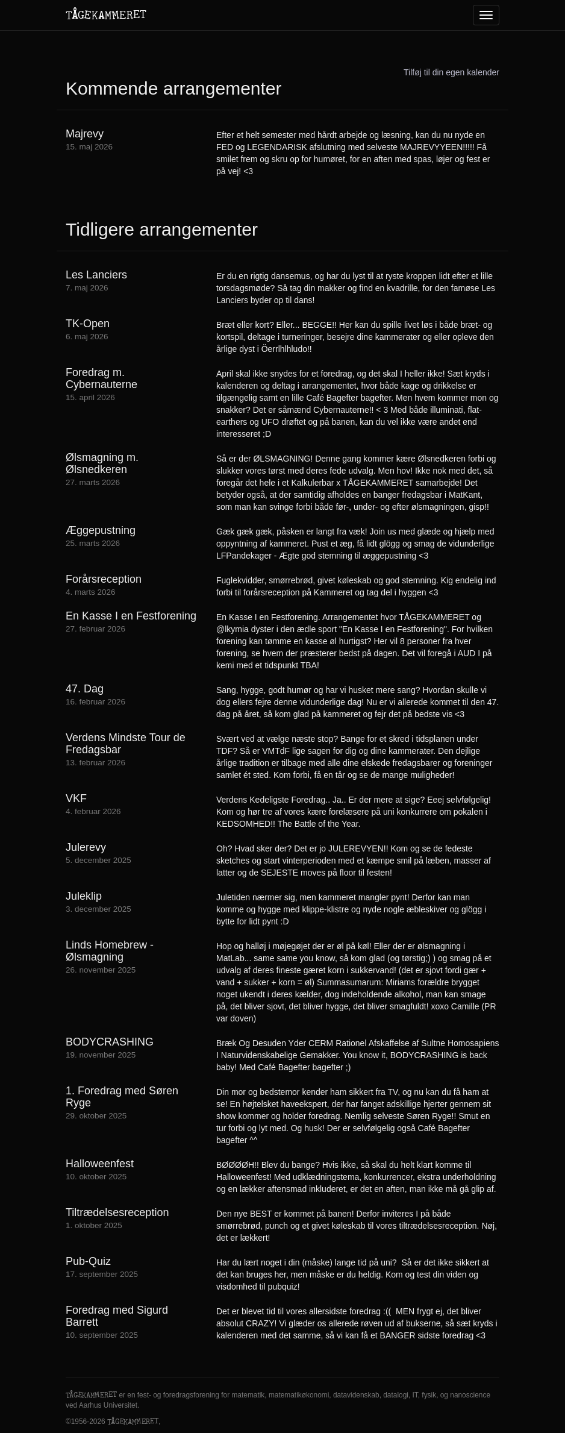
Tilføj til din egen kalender (451, 72)
